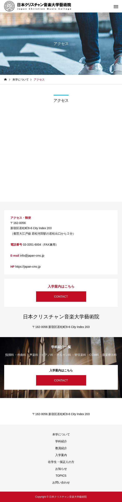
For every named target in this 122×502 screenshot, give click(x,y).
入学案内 (61, 455)
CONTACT (61, 296)
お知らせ (61, 468)
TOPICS (61, 475)
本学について (61, 434)
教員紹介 (61, 448)
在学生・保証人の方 (61, 462)
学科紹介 (61, 441)
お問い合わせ (61, 482)
